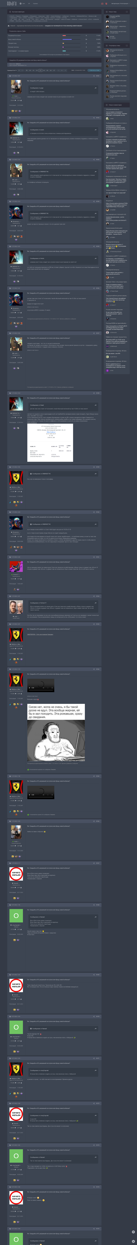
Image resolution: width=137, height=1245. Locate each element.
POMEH (113, 82)
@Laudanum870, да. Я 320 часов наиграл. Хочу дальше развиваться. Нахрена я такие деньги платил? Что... (116, 341)
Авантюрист (114, 185)
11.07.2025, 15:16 (15, 117)
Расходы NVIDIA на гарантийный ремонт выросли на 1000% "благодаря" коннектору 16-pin (117, 323)
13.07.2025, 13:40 (15, 1103)
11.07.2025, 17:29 (15, 669)
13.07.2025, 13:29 (15, 974)
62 (37, 70)
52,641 (13, 100)
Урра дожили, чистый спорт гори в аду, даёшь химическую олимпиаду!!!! (119, 31)
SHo (112, 370)
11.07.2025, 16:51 (15, 596)
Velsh (112, 77)
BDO (23, 19)
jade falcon (114, 356)
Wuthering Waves (27, 21)
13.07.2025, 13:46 (15, 1187)
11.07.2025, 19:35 (15, 821)
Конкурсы (31, 17)
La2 (11, 19)
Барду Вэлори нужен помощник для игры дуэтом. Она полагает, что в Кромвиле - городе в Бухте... (116, 232)
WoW (15, 19)
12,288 (13, 184)
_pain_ (112, 51)
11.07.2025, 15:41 (15, 288)
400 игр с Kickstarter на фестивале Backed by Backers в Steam (119, 21)
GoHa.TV (37, 17)
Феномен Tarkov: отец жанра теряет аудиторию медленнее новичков (119, 85)
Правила (18, 16)
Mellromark (114, 346)
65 (47, 70)
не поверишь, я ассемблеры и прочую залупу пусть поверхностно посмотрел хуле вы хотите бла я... (116, 260)
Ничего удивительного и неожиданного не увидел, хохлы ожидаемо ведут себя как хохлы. (115, 365)
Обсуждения (33, 16)
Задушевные (13, 17)
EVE (33, 19)
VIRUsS (113, 196)
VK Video (64, 17)
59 (26, 70)
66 (50, 70)
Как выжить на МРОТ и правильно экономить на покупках (119, 60)
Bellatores (74, 19)
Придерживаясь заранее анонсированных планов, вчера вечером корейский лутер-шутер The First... (115, 127)
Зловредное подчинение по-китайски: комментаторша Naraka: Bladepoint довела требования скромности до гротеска (119, 65)
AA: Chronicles (49, 19)
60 (30, 70)
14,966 (13, 142)
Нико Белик (114, 22)
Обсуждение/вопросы (116, 50)
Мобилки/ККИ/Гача (82, 16)
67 (54, 70)
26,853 (13, 225)
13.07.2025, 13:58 (15, 1228)
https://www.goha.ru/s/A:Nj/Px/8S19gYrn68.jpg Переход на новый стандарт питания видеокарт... (116, 327)
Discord (53, 17)
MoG (112, 118)
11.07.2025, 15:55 (15, 467)
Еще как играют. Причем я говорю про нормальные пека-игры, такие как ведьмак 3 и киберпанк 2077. (116, 180)
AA (19, 19)
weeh (15, 180)
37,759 (13, 929)
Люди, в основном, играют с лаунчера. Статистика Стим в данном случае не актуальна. (114, 286)
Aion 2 (37, 19)
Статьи (25, 17)
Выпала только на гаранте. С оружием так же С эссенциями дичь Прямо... (116, 246)
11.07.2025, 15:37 (15, 246)
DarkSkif (113, 210)
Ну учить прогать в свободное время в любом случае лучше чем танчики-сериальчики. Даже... (116, 167)
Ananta (42, 19)
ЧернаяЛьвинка (115, 61)
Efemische (114, 332)
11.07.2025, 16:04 (15, 512)
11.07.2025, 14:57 (15, 76)
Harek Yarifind (114, 33)
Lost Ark (28, 19)
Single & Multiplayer (56, 16)
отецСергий (114, 92)
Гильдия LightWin (115, 16)
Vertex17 (113, 172)
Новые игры (42, 16)
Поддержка (25, 16)
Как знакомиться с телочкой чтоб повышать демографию (119, 75)
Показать (53, 769)
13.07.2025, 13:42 (15, 1145)
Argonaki (113, 56)
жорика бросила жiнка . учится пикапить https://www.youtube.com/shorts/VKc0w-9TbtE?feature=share (117, 218)
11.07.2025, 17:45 (15, 776)
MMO (48, 16)
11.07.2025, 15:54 (15, 393)
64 (44, 70)
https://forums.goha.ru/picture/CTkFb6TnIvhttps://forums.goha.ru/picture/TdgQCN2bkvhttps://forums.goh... (117, 205)
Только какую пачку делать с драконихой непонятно (114, 273)
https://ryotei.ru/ (32, 423)
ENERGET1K (15, 138)
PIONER (12, 21)
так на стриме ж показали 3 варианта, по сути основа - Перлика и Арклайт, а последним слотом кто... (116, 113)
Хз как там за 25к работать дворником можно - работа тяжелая (114, 314)
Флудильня (109, 200)
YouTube (58, 17)
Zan (112, 66)
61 (33, 70)
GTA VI (90, 19)
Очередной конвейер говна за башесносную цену (115, 154)
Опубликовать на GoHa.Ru (40, 21)
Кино (20, 17)
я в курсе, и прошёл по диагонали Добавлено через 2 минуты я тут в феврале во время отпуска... (116, 141)
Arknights (57, 19)
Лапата (113, 146)
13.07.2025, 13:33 (15, 1016)
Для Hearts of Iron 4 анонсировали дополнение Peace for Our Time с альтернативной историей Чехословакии (117, 150)
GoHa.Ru (12, 16)
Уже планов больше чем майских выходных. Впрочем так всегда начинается (116, 300)
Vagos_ (113, 158)
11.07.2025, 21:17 (15, 863)
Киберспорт (66, 16)
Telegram (46, 17)
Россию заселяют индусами (118, 96)
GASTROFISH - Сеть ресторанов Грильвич (40, 634)
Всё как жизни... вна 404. (113, 353)
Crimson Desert (83, 19)
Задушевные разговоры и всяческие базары (30, 25)
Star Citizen (19, 21)
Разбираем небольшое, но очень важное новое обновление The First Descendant (119, 55)
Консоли (73, 16)
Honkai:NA (96, 19)
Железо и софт (93, 16)
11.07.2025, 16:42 (15, 557)
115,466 (13, 491)
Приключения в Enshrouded (118, 80)
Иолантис (113, 318)
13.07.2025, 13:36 (15, 1058)
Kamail (16, 883)
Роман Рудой (114, 291)
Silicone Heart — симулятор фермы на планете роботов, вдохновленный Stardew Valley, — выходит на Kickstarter (119, 26)
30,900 (13, 887)
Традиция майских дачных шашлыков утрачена (119, 91)
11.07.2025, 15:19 (15, 201)
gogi (16, 616)
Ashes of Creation (65, 19)
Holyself (113, 17)
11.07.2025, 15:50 (15, 333)
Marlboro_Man (16, 487)
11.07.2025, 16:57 (15, 624)
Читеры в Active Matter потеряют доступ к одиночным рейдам (119, 70)
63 (40, 70)
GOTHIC (112, 36)
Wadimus (113, 72)
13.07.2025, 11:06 (15, 905)
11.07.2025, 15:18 (15, 159)
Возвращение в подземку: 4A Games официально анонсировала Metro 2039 (117, 351)
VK (42, 17)
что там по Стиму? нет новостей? (116, 193)
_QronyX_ (113, 38)
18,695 (13, 578)
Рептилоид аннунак (116, 251)
